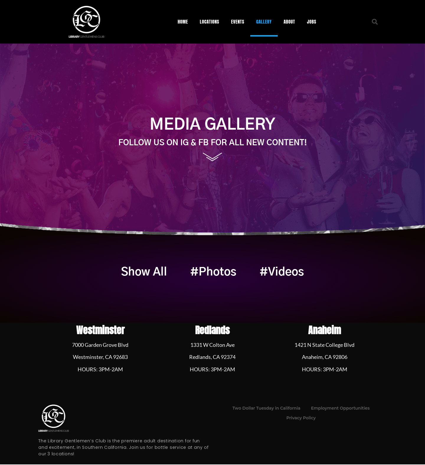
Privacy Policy (301, 418)
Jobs (311, 21)
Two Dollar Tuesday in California (266, 409)
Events (237, 21)
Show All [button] (141, 272)
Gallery (264, 21)
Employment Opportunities (340, 409)
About (289, 21)
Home (183, 21)
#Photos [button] (213, 272)
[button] (375, 22)
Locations (209, 21)
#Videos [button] (284, 272)
